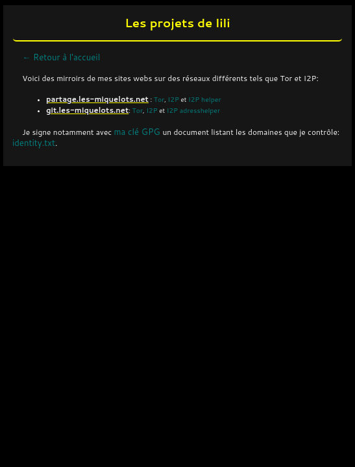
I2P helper (204, 99)
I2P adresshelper (193, 110)
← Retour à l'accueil (61, 57)
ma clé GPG (138, 132)
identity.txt (33, 143)
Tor (159, 99)
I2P (173, 99)
